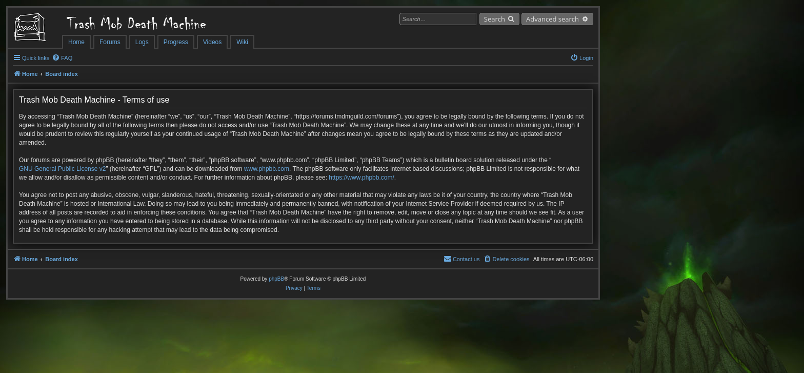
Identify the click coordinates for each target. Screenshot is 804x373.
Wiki (242, 42)
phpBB (276, 279)
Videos (212, 42)
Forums (109, 42)
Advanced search (552, 19)
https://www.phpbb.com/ (361, 177)
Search (494, 19)
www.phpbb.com (266, 168)
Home (76, 42)
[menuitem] (62, 58)
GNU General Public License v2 (62, 168)
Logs (142, 42)
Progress (176, 42)
